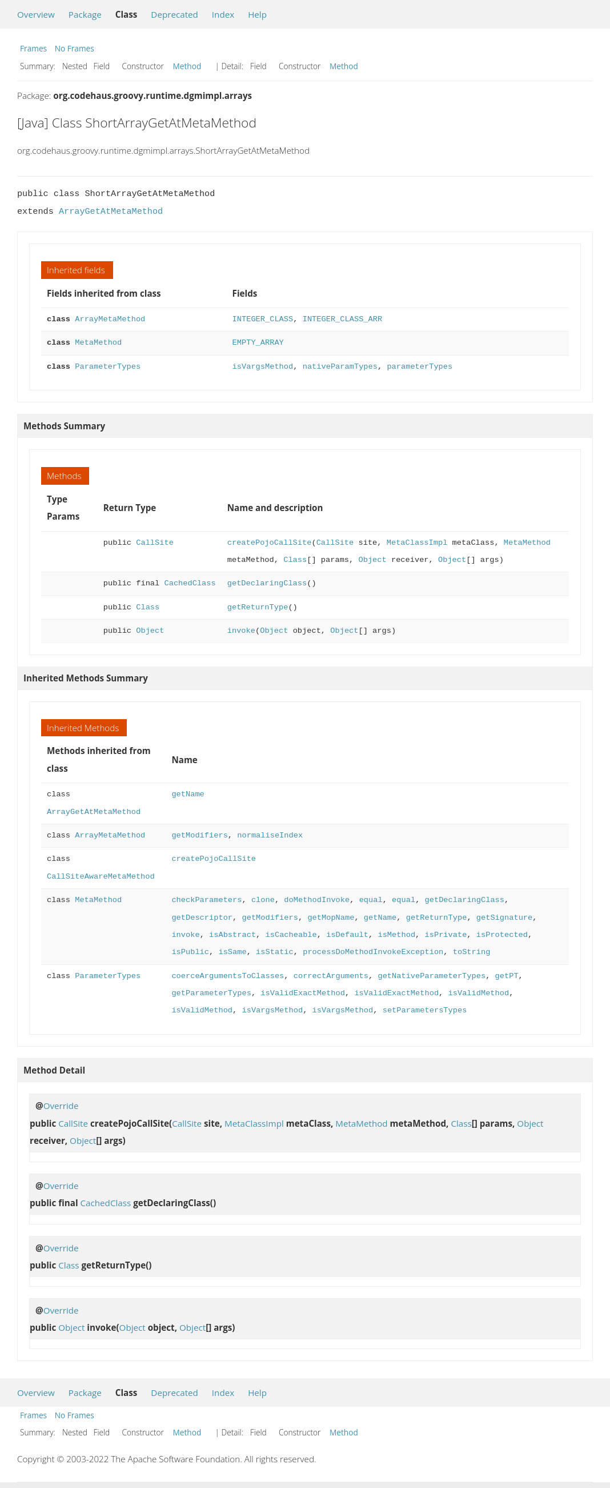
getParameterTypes (211, 993)
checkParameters (206, 900)
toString (472, 952)
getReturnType (257, 607)
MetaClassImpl (417, 542)
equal (370, 900)
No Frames (74, 48)
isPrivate (445, 934)
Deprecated (174, 14)
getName (187, 794)
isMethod (396, 934)
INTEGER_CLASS (263, 319)
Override (61, 1105)
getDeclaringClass (267, 583)
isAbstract (232, 934)
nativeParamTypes (340, 366)
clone (263, 900)
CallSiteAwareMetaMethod (101, 876)
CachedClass (189, 583)
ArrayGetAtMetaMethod (111, 211)
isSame (232, 952)
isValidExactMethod (302, 993)
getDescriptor (201, 917)
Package (85, 14)
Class (295, 559)
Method (187, 66)
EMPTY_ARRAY (258, 342)
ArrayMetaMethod (110, 319)
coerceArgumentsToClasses (227, 976)
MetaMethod (98, 342)
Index (223, 14)
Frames (33, 48)
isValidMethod (478, 993)
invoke (241, 630)
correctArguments (331, 976)
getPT (506, 976)
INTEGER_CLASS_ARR (342, 319)
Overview (36, 14)
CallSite (155, 542)
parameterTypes (419, 366)
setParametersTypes (425, 1010)
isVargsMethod (263, 366)
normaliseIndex (270, 835)
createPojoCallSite (269, 542)
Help (257, 14)
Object (372, 559)
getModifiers (199, 835)
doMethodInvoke (317, 900)
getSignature (504, 917)
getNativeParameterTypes (431, 976)
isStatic (275, 952)
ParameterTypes (108, 366)
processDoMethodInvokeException (373, 952)
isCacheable (290, 934)
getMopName (330, 917)
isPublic (190, 952)
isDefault (347, 934)
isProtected (502, 934)
